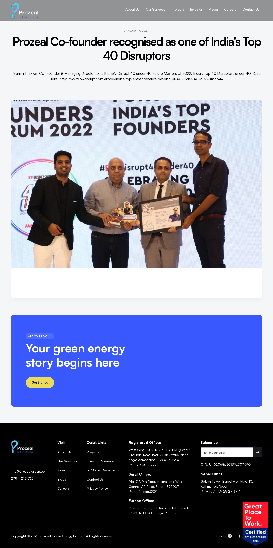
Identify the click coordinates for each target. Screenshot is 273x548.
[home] (25, 10)
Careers (63, 488)
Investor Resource (100, 461)
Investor (196, 9)
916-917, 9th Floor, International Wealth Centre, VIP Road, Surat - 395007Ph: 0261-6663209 (157, 487)
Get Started (40, 382)
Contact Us (95, 479)
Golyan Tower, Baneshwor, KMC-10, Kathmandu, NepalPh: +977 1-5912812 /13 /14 (227, 486)
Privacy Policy (97, 488)
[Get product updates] (227, 452)
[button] (132, 9)
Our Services (67, 461)
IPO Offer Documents (103, 470)
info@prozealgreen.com (29, 471)
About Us (132, 9)
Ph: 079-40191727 (143, 465)
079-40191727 (22, 478)
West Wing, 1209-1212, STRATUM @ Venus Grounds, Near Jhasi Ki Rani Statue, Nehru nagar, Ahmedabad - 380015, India (160, 455)
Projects (93, 452)
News (61, 470)
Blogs (61, 479)
